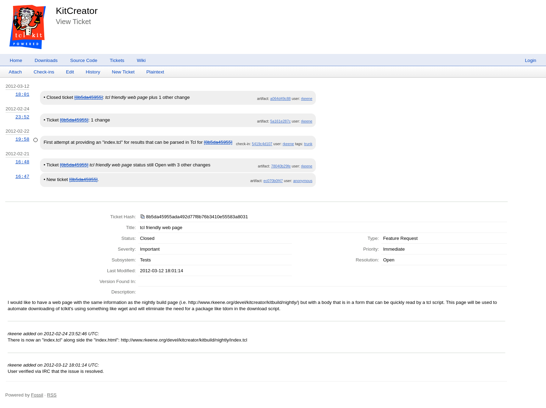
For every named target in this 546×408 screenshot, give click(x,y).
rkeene (306, 98)
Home (16, 60)
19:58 (22, 139)
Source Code (84, 60)
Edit (70, 71)
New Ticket (123, 71)
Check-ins (44, 71)
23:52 (22, 117)
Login (530, 60)
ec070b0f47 (273, 181)
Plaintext (155, 71)
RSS (51, 395)
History (93, 71)
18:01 (22, 94)
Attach (15, 71)
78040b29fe (280, 166)
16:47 (22, 176)
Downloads (46, 60)
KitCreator (77, 11)
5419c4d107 (262, 144)
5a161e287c (280, 121)
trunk (308, 144)
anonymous (302, 181)
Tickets (117, 60)
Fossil (37, 395)
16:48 (22, 162)
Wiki (141, 60)
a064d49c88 (280, 98)
